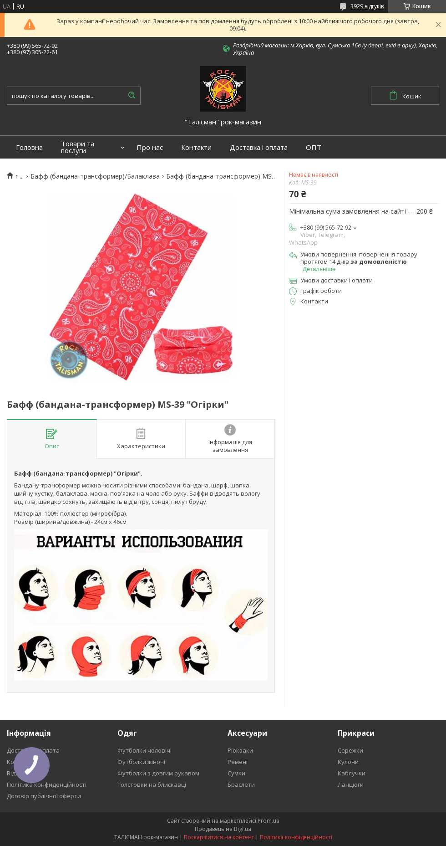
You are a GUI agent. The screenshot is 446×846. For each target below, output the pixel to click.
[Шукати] (131, 96)
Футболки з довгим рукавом (158, 773)
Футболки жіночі (141, 762)
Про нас (150, 147)
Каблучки (351, 773)
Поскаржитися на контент (219, 837)
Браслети (241, 784)
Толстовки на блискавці (151, 784)
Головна (29, 147)
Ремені (238, 762)
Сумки (236, 773)
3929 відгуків (367, 6)
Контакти (196, 147)
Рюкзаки (240, 750)
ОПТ (313, 147)
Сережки (350, 750)
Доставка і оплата (259, 147)
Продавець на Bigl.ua (223, 829)
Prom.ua (268, 821)
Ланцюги (351, 784)
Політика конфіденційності (296, 837)
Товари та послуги (77, 147)
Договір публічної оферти (44, 796)
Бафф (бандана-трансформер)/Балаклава (95, 176)
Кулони (348, 762)
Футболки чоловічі (144, 750)
